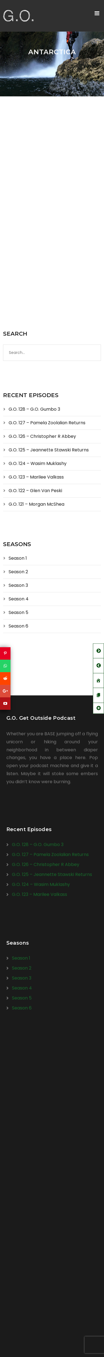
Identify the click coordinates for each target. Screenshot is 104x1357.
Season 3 (18, 585)
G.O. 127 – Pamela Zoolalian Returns (47, 423)
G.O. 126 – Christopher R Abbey (42, 436)
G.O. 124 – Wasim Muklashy (38, 463)
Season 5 (18, 612)
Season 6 (18, 626)
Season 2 (18, 572)
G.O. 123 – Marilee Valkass (36, 477)
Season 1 (18, 558)
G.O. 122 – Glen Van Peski (35, 490)
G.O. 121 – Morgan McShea (36, 504)
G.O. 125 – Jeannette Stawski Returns (49, 450)
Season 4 (19, 599)
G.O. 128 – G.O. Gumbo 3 (34, 409)
